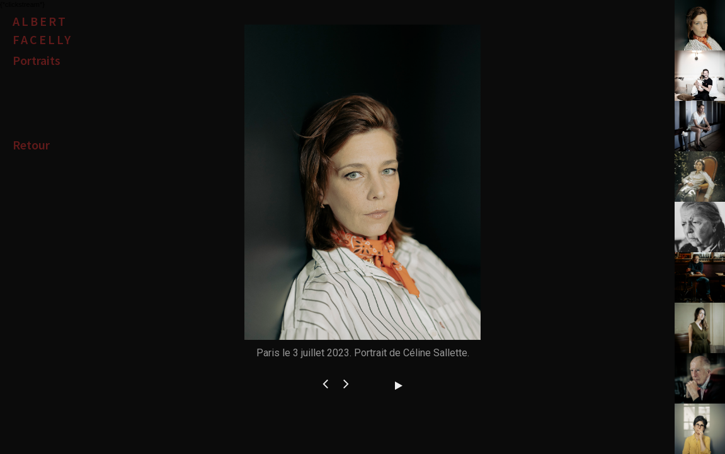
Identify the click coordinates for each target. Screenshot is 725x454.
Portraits (36, 60)
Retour (31, 145)
